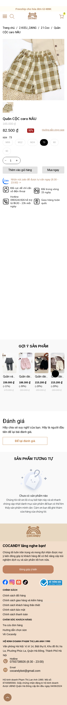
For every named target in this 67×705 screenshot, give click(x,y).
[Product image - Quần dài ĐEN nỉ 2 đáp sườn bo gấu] (41, 363)
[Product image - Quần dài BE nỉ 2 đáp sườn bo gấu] (57, 363)
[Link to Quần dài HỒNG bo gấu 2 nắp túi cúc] (25, 376)
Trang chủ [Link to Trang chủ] (11, 28)
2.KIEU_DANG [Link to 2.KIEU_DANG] (30, 28)
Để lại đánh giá (25, 441)
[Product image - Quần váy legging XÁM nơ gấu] (9, 363)
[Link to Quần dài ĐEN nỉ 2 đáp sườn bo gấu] (41, 376)
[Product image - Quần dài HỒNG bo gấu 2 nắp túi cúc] (26, 363)
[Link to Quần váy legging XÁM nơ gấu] (9, 376)
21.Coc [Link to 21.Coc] (47, 28)
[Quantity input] (11, 160)
